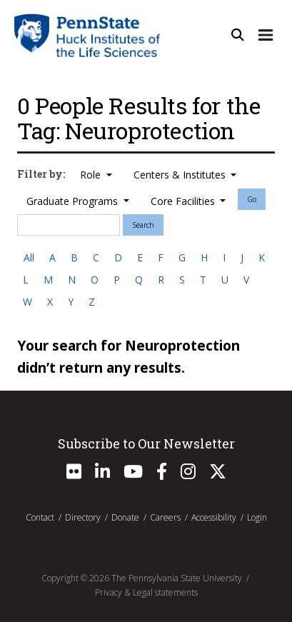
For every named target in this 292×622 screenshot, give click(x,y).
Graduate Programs (73, 201)
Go (251, 199)
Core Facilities (184, 201)
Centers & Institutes (181, 174)
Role (92, 174)
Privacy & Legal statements (146, 592)
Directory (83, 517)
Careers (165, 517)
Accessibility (213, 517)
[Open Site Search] (238, 35)
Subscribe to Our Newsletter (146, 443)
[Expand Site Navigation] (265, 35)
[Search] (68, 225)
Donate (125, 517)
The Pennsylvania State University (176, 578)
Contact (40, 517)
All (29, 257)
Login (257, 517)
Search (143, 225)
